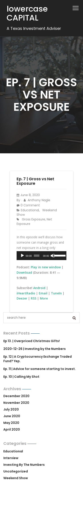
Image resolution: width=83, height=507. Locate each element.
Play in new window (46, 267)
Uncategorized (15, 471)
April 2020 (11, 429)
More (44, 298)
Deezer (22, 298)
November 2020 (16, 402)
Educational (30, 210)
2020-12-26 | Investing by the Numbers (34, 349)
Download (24, 272)
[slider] (36, 256)
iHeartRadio (26, 293)
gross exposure (33, 219)
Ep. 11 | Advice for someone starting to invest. (39, 369)
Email (43, 293)
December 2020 (16, 396)
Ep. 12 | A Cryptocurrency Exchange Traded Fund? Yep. (37, 358)
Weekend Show (15, 478)
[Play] (22, 255)
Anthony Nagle (37, 200)
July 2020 (11, 409)
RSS (33, 298)
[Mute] (52, 255)
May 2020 (11, 423)
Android (39, 288)
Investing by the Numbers (24, 464)
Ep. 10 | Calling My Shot (21, 376)
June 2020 (11, 416)
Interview (10, 458)
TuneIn (56, 293)
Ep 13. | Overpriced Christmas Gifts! (31, 341)
